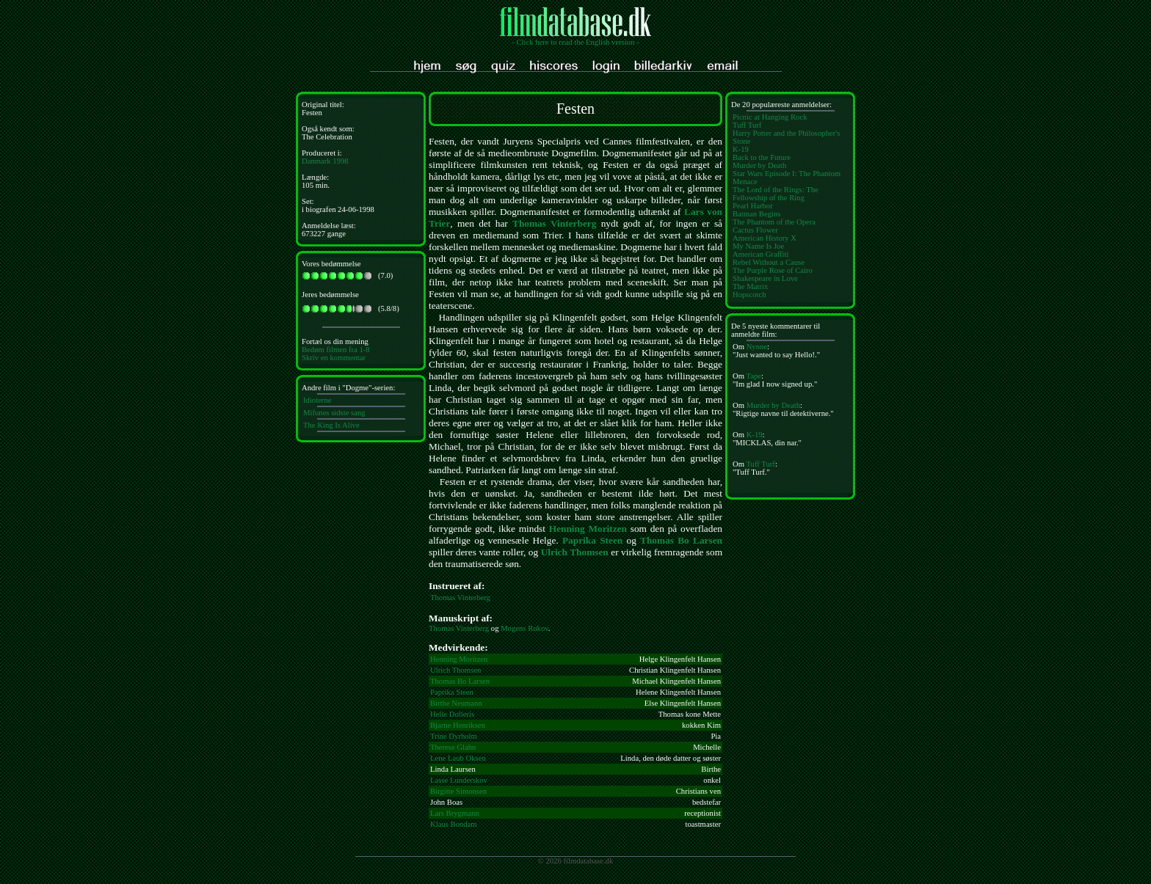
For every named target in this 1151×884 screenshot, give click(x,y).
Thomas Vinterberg (554, 223)
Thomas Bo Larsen (681, 540)
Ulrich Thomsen (575, 552)
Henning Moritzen (588, 528)
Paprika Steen (592, 540)
